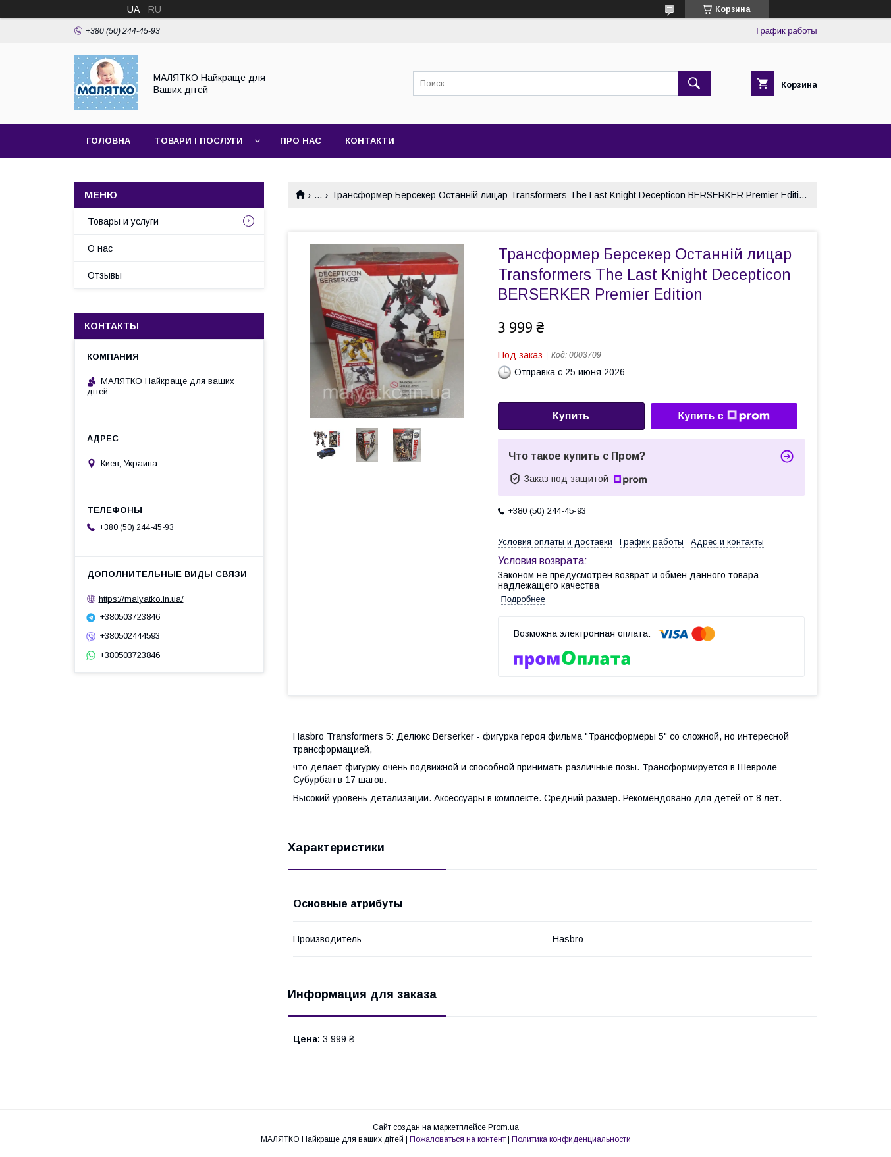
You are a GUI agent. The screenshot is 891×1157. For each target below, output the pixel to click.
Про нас (300, 141)
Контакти (369, 141)
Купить (571, 415)
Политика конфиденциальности (571, 1139)
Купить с (723, 416)
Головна (108, 141)
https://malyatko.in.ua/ (141, 598)
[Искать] (694, 83)
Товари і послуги (198, 141)
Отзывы (105, 275)
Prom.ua (503, 1127)
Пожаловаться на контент (458, 1139)
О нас (100, 248)
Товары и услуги (123, 221)
